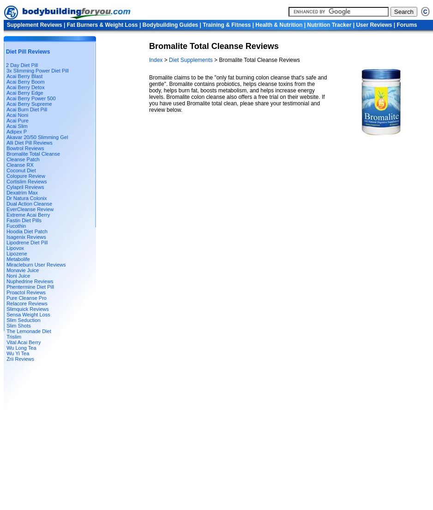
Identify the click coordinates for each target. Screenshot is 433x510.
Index (156, 60)
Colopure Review (25, 176)
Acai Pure (17, 120)
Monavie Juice (22, 270)
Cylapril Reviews (25, 187)
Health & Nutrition (278, 25)
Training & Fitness (227, 25)
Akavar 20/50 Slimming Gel (37, 137)
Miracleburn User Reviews (36, 264)
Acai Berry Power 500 (30, 98)
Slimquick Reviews (27, 309)
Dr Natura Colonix (26, 198)
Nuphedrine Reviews (30, 281)
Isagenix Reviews (26, 237)
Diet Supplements (191, 60)
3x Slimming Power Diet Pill (37, 70)
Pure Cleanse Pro (26, 298)
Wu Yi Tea (17, 353)
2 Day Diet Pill (22, 65)
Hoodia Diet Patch (27, 231)
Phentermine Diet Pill (30, 287)
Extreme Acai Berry (28, 215)
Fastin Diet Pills (24, 220)
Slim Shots (18, 325)
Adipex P (16, 131)
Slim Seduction (23, 320)
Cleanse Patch (23, 159)
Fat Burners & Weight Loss (102, 25)
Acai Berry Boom (25, 82)
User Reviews (374, 25)
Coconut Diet (21, 170)
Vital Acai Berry (23, 342)
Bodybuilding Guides (170, 25)
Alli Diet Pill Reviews (29, 143)
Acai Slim (17, 126)
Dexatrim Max (22, 192)
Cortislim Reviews (26, 181)
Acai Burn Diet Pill (26, 109)
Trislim (13, 337)
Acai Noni (17, 115)
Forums (407, 25)
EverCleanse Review (30, 209)
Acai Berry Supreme (29, 104)
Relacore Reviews (27, 303)
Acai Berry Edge (24, 93)
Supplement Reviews (34, 25)
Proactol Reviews (26, 292)
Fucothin (16, 226)
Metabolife (18, 259)
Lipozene (16, 253)
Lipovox (15, 248)
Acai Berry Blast (24, 76)
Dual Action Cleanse (29, 203)
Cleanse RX (20, 165)
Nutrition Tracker (329, 25)
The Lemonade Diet (28, 331)
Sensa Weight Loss (28, 314)
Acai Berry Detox (25, 87)
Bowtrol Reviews (25, 148)
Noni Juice (18, 276)
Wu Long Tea (21, 348)
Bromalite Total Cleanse (33, 154)
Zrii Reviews (20, 359)
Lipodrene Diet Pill (27, 242)
